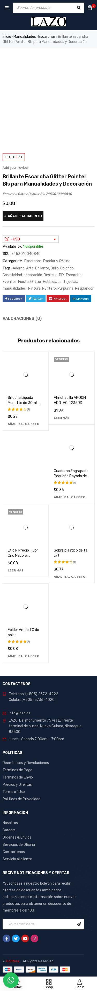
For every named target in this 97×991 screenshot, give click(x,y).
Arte (30, 268)
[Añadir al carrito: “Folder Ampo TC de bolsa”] (23, 656)
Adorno (19, 268)
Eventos (10, 282)
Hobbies (49, 282)
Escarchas (47, 36)
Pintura (34, 288)
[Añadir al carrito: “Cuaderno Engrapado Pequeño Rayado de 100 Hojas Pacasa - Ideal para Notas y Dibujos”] (69, 497)
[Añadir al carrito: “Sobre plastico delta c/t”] (69, 577)
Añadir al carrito (25, 216)
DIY (61, 275)
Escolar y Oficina (56, 261)
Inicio (7, 36)
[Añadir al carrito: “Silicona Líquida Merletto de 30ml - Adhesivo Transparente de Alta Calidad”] (23, 424)
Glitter (35, 282)
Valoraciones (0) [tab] (22, 318)
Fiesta (23, 282)
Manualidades (24, 36)
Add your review (15, 168)
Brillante (42, 268)
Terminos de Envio (18, 777)
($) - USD (12, 239)
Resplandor (84, 288)
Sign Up (79, 924)
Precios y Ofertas (17, 784)
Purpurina (65, 288)
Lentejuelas (67, 282)
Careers (9, 830)
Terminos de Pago (17, 770)
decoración (33, 275)
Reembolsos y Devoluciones (26, 763)
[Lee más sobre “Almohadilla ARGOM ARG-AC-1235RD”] (61, 418)
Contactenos (14, 852)
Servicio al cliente (17, 859)
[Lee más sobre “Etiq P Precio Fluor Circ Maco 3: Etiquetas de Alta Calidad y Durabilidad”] (15, 570)
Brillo (55, 268)
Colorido (67, 268)
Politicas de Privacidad (21, 799)
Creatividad (12, 275)
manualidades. (15, 288)
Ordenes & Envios (17, 837)
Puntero (49, 288)
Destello (50, 275)
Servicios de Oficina (19, 844)
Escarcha (73, 275)
